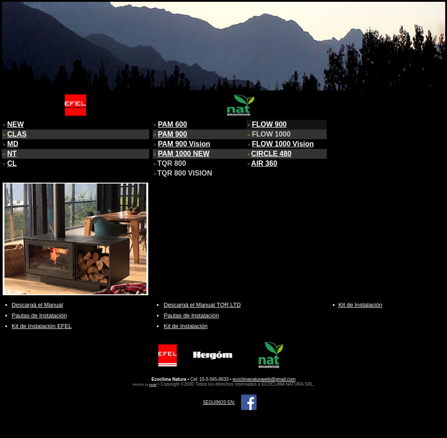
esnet (153, 384)
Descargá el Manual (37, 304)
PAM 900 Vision (184, 144)
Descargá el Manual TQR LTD (202, 304)
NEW (15, 124)
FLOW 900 (269, 124)
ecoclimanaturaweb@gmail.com (264, 379)
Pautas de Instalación (39, 315)
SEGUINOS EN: (219, 402)
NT (11, 153)
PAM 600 (172, 124)
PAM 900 (172, 134)
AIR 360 (264, 163)
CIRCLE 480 (271, 153)
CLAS (17, 134)
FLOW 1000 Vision (283, 144)
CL (11, 163)
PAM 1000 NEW (184, 153)
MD (12, 144)
